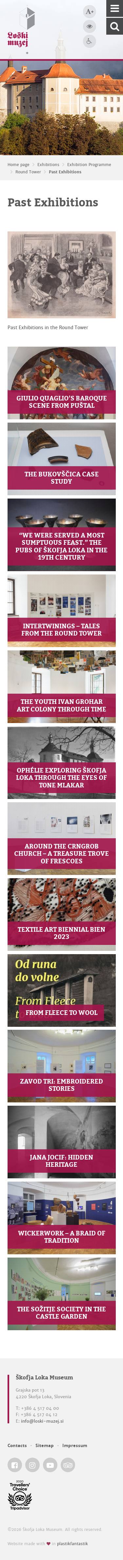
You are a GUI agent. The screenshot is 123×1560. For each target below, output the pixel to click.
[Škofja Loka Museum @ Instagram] (32, 1465)
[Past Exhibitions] (62, 274)
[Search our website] (114, 26)
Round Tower (28, 172)
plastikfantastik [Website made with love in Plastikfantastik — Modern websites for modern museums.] (72, 1544)
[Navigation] (114, 8)
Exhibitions (48, 164)
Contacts (17, 1445)
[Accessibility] (89, 41)
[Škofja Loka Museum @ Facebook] (15, 1465)
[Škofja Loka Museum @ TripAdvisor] (68, 1465)
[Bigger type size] (89, 11)
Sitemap (44, 1445)
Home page (19, 164)
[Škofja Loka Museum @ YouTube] (50, 1465)
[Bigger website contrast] (89, 26)
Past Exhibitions (65, 172)
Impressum (74, 1445)
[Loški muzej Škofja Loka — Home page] (21, 29)
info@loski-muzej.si (42, 1421)
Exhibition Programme (89, 164)
